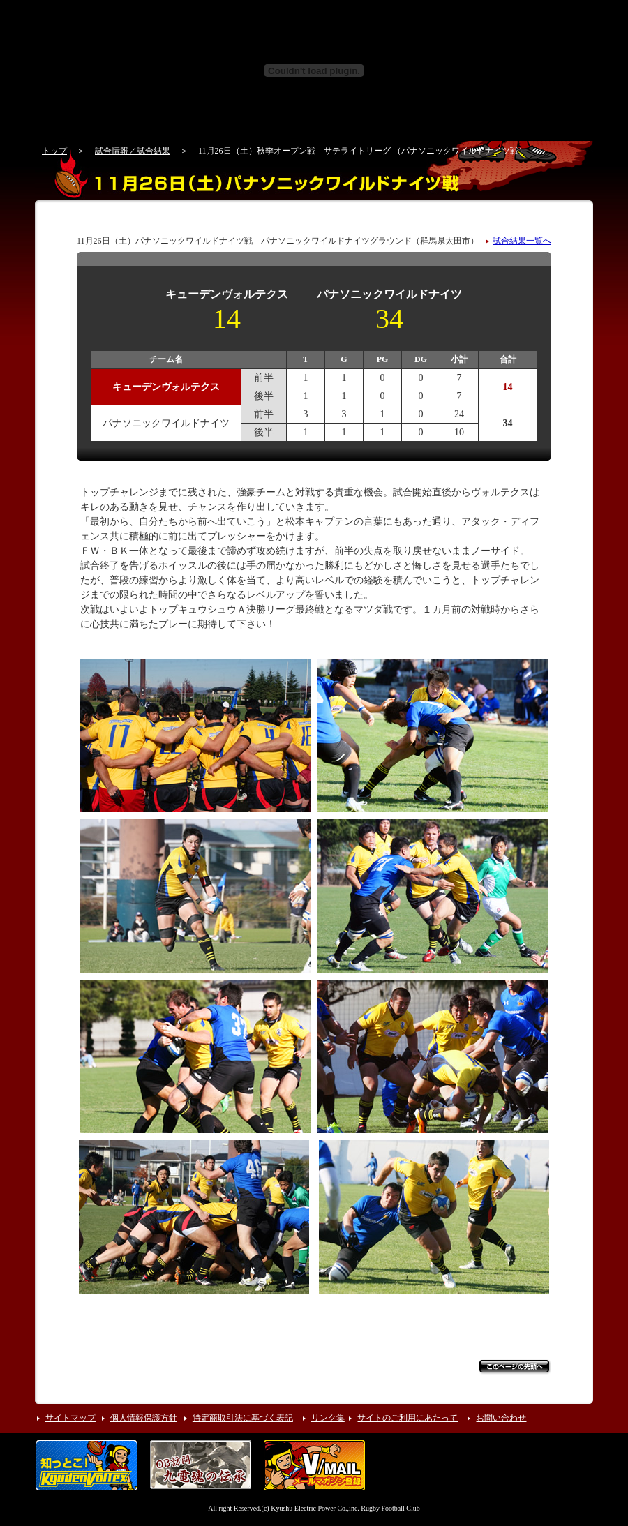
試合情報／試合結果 (132, 151)
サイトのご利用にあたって (407, 1418)
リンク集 (328, 1418)
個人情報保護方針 (143, 1418)
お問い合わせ (501, 1418)
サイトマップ (70, 1418)
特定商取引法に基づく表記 (243, 1418)
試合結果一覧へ (522, 241)
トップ (54, 151)
